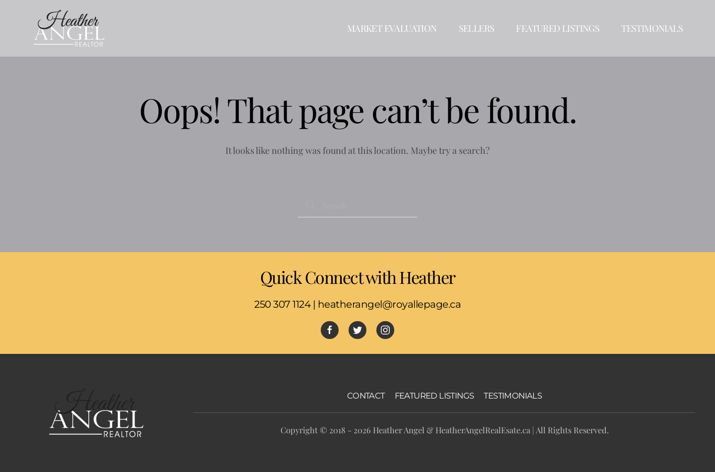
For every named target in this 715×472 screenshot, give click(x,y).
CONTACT (366, 396)
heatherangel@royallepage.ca (389, 304)
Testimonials (652, 28)
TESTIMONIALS (513, 396)
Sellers (477, 28)
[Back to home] (69, 28)
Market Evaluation (392, 28)
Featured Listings (557, 28)
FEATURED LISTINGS (434, 396)
